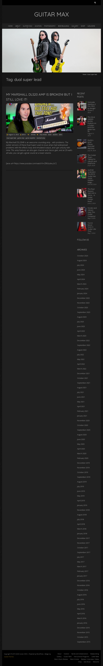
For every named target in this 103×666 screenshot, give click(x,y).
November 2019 (83, 467)
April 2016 (81, 613)
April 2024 (81, 279)
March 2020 (81, 453)
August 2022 (81, 350)
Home (10, 26)
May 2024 (80, 274)
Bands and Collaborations (80, 654)
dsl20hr (55, 135)
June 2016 (81, 604)
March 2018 (81, 529)
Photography (50, 26)
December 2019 (83, 463)
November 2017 (83, 543)
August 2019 (81, 482)
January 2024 (82, 293)
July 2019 (80, 486)
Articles (33, 135)
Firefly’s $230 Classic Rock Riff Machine (91, 144)
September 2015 (83, 642)
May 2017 (80, 562)
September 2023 (83, 312)
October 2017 (82, 547)
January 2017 (82, 576)
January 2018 (82, 533)
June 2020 (81, 439)
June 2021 (81, 397)
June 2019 (81, 491)
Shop (83, 26)
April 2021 (81, 406)
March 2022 (81, 369)
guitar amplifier (30, 138)
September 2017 (83, 552)
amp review (43, 135)
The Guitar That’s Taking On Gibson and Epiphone (92, 159)
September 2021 (83, 383)
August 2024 (81, 260)
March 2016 (81, 618)
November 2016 (83, 585)
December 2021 (83, 373)
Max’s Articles (74, 659)
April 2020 (81, 449)
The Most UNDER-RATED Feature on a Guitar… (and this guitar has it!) (92, 124)
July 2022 (80, 354)
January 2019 (82, 505)
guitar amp (21, 138)
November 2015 (83, 632)
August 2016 (81, 595)
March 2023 (81, 336)
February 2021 (82, 411)
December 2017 (83, 538)
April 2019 (81, 500)
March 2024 (81, 284)
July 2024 (80, 265)
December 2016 (83, 580)
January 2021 (82, 416)
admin (24, 135)
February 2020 (82, 458)
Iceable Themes (9, 657)
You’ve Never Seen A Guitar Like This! (92, 227)
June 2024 (81, 270)
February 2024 (82, 288)
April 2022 (81, 364)
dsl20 (49, 135)
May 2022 (80, 359)
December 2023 (83, 298)
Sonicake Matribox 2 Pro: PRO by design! (92, 105)
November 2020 (83, 420)
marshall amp (41, 138)
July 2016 (80, 599)
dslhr (60, 135)
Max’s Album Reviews (61, 659)
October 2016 (82, 590)
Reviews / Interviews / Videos (90, 659)
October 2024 (82, 256)
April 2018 (81, 524)
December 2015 (83, 628)
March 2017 (81, 566)
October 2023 (82, 307)
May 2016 (80, 609)
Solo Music (87, 662)
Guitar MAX (27, 26)
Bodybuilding (63, 26)
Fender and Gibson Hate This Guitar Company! (92, 212)
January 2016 (82, 623)
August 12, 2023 (14, 135)
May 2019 (80, 496)
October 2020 (82, 425)
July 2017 (80, 557)
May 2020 (80, 444)
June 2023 (81, 326)
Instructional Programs (81, 656)
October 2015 (82, 637)
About (17, 26)
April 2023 (81, 331)
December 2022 (83, 340)
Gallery (75, 26)
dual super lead (11, 138)
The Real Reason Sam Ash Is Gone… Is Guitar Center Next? (92, 195)
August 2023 (81, 317)
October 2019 (82, 472)
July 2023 (80, 321)
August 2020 (81, 434)
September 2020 (83, 430)
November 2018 (83, 510)
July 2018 (80, 519)
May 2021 (80, 401)
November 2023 (83, 303)
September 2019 (83, 477)
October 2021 (82, 378)
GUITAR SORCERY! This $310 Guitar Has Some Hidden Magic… (92, 176)
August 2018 (81, 514)
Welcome (91, 26)
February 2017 (82, 571)
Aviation (38, 26)
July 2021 (80, 392)
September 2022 (83, 345)
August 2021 (81, 387)
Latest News (95, 656)
